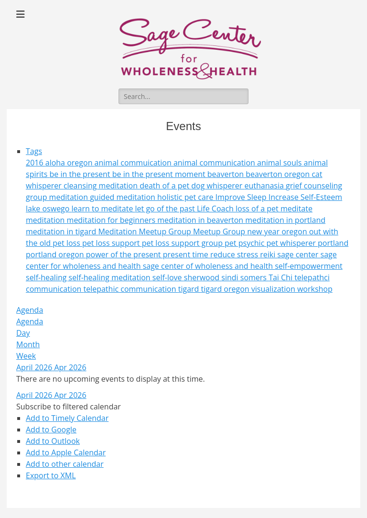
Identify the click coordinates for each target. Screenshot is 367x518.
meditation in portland (285, 220)
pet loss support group (183, 243)
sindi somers (245, 277)
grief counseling (314, 185)
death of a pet (165, 185)
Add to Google (51, 429)
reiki (268, 254)
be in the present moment (159, 174)
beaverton (226, 174)
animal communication (215, 162)
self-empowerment (309, 266)
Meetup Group (220, 231)
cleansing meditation (102, 185)
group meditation (58, 197)
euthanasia (265, 185)
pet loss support (112, 243)
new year (264, 231)
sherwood (203, 277)
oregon (295, 231)
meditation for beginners (112, 220)
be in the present (81, 174)
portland (333, 243)
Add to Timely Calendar (67, 418)
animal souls (280, 162)
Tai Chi (281, 277)
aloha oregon (70, 162)
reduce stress (235, 254)
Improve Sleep (242, 197)
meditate (297, 208)
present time (186, 254)
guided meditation (123, 197)
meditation (46, 220)
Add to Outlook (53, 441)
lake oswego (49, 208)
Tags (34, 151)
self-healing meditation (110, 277)
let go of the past (166, 208)
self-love (168, 277)
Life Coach (216, 208)
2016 (35, 162)
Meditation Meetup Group (145, 231)
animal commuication (134, 162)
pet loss (67, 243)
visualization (274, 289)
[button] (68, 406)
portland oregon (56, 254)
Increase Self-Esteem (305, 197)
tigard (189, 289)
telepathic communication (130, 289)
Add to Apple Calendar (66, 452)
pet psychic (245, 243)
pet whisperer (292, 243)
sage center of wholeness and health (209, 266)
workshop (315, 289)
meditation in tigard (62, 231)
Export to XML (51, 475)
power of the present (124, 254)
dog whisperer (217, 185)
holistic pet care (186, 197)
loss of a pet (258, 208)
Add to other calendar (65, 464)
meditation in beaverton (201, 220)
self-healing (47, 277)
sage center (298, 254)
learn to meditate (103, 208)
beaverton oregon (279, 174)
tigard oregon (226, 289)
